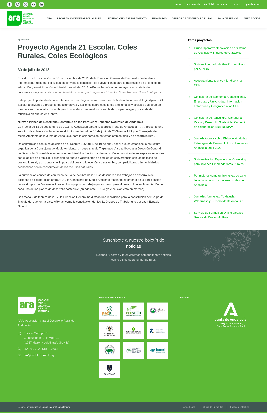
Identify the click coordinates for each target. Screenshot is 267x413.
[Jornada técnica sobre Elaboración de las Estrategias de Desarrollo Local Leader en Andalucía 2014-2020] (189, 138)
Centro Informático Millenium (56, 407)
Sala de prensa (227, 18)
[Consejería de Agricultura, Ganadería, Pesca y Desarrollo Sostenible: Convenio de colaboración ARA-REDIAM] (189, 117)
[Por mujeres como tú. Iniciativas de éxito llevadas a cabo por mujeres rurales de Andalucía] (189, 175)
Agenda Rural (252, 4)
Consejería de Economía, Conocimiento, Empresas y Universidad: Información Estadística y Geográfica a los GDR (220, 101)
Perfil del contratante (215, 4)
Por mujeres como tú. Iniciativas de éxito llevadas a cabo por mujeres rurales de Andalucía (220, 180)
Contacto (236, 4)
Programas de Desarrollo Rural (80, 18)
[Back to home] (23, 18)
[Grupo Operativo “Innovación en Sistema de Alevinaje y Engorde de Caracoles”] (189, 48)
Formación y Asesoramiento (127, 18)
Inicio (178, 4)
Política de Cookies (239, 407)
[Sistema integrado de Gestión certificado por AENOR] (189, 64)
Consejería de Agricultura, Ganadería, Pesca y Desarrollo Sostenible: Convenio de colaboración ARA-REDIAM (220, 122)
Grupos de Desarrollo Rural (192, 18)
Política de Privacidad (212, 407)
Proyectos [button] (159, 18)
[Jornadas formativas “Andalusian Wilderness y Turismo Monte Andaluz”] (189, 196)
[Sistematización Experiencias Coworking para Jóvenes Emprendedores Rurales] (189, 159)
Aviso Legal (189, 407)
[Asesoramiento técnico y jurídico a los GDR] (189, 80)
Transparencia (192, 4)
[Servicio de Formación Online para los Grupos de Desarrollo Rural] (189, 212)
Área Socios (252, 18)
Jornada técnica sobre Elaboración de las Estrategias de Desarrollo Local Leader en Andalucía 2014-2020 (221, 143)
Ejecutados (23, 39)
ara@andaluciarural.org (39, 355)
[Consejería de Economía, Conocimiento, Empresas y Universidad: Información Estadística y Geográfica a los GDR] (189, 96)
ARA (49, 18)
